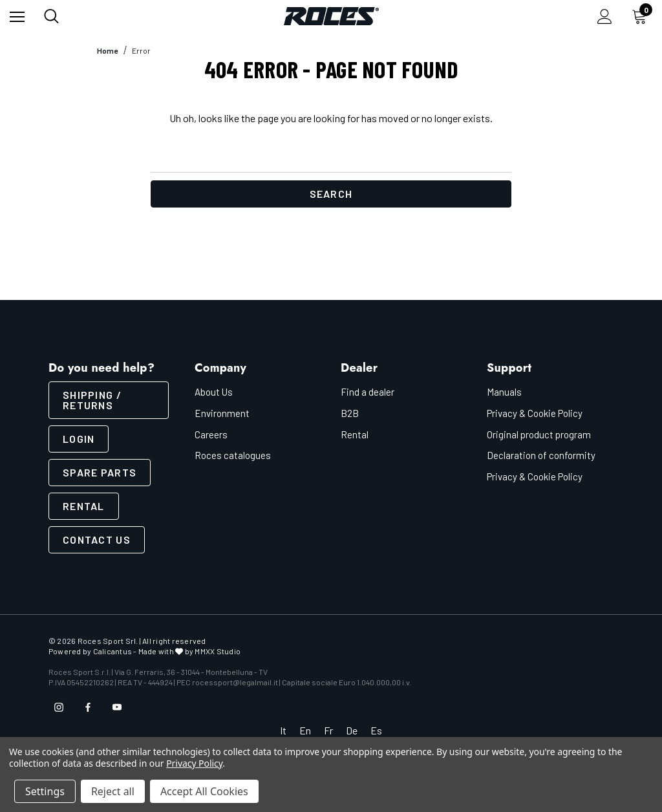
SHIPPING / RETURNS (92, 400)
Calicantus (112, 651)
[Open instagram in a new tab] (58, 707)
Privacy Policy (194, 763)
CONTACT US (97, 539)
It (283, 730)
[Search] (51, 16)
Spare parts (99, 472)
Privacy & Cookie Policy (534, 413)
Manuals (504, 392)
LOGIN (78, 439)
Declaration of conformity (541, 455)
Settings (45, 791)
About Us (214, 392)
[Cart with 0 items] (642, 16)
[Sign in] (604, 16)
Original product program (539, 434)
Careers (211, 434)
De (352, 730)
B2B (350, 413)
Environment (222, 413)
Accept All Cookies (204, 791)
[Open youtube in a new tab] (117, 707)
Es (376, 730)
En (305, 730)
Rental (84, 506)
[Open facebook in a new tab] (88, 707)
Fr (328, 730)
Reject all (112, 791)
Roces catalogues (233, 455)
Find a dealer (367, 392)
